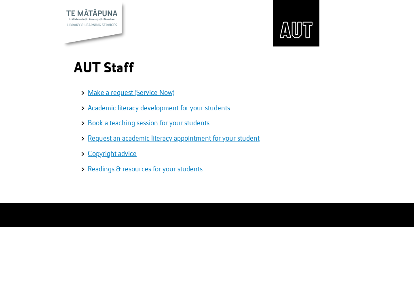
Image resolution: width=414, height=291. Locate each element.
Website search (139, 17)
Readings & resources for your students (145, 169)
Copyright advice (112, 154)
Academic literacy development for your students (159, 108)
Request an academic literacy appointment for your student (174, 138)
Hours (247, 16)
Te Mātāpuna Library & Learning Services (94, 25)
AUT (296, 23)
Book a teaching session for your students (148, 123)
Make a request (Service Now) (131, 93)
